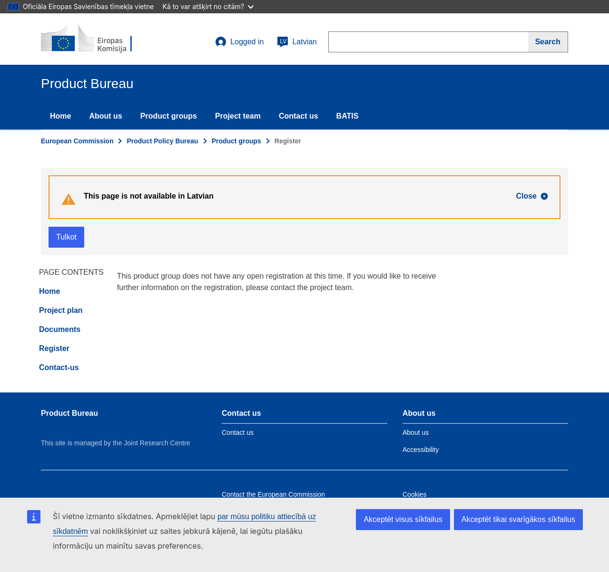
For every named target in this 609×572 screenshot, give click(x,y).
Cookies (415, 494)
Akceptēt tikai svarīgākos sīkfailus (518, 519)
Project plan (61, 310)
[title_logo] (98, 39)
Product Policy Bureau (162, 141)
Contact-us (59, 367)
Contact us (298, 116)
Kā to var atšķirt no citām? (208, 6)
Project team (238, 116)
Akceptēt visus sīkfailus (402, 519)
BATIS (347, 116)
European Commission (77, 141)
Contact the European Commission (273, 494)
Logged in (239, 42)
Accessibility (421, 449)
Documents (59, 329)
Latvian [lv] (297, 42)
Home (60, 116)
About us (105, 116)
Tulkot (66, 237)
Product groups (168, 116)
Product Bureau (69, 413)
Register (54, 348)
